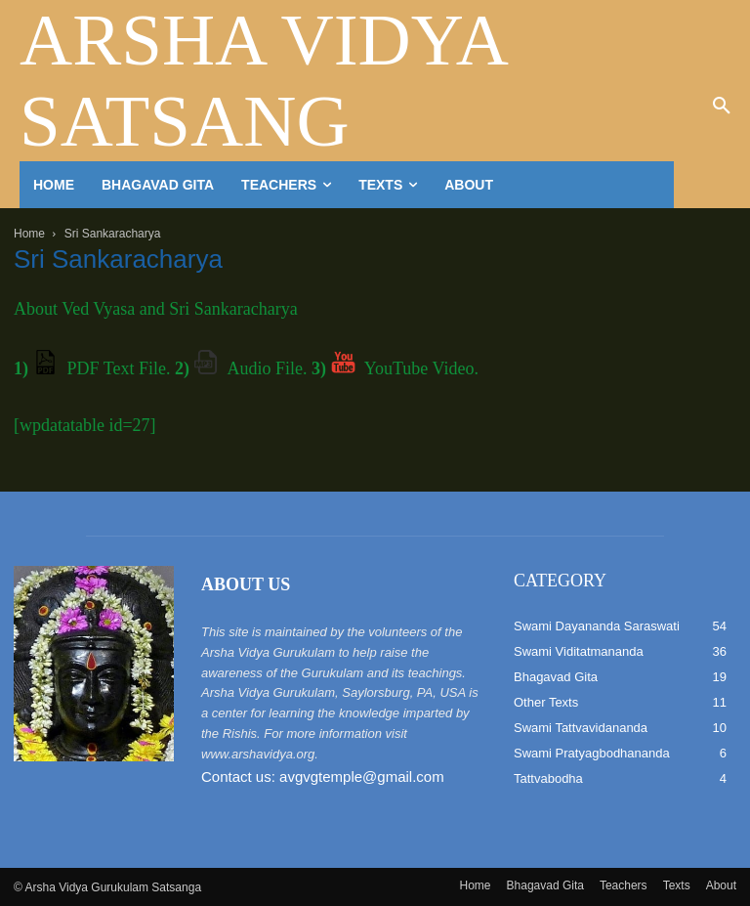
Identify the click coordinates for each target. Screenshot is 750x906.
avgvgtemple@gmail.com (361, 776)
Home (29, 233)
